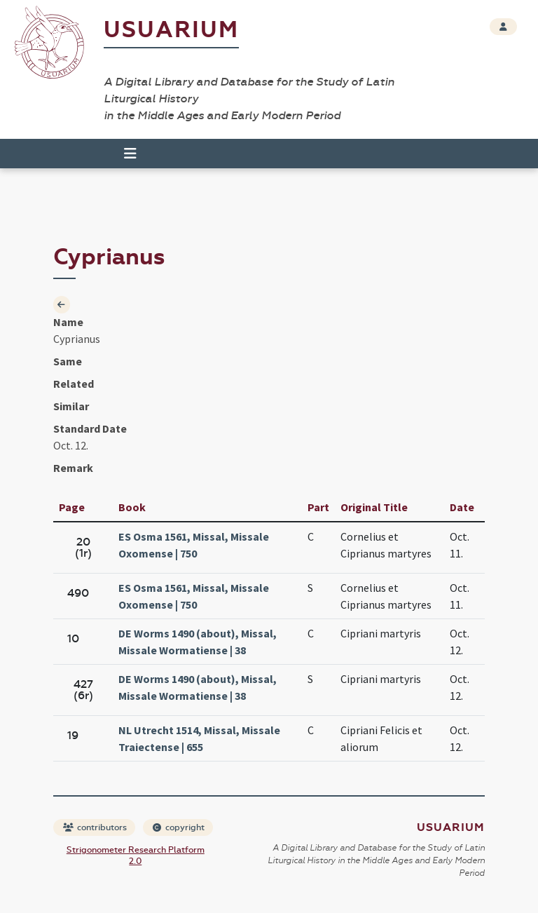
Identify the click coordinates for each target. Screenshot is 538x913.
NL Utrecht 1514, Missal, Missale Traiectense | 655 (199, 738)
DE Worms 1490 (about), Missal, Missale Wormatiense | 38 (197, 641)
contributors (95, 827)
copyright (179, 827)
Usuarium (171, 29)
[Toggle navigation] (130, 153)
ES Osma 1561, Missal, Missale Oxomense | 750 (193, 544)
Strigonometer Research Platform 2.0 (136, 855)
